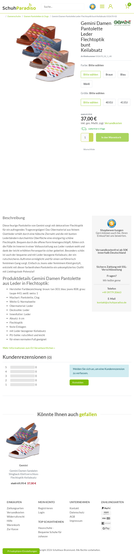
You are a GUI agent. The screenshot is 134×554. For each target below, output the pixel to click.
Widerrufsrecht (16, 516)
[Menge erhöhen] (91, 135)
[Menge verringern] (91, 140)
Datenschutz (77, 512)
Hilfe (9, 520)
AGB (72, 516)
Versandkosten (113, 123)
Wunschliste (88, 149)
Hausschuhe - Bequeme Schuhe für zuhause (50, 532)
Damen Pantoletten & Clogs (36, 16)
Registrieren (45, 508)
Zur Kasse (12, 529)
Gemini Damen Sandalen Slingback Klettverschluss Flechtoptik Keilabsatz (23, 474)
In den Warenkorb (113, 137)
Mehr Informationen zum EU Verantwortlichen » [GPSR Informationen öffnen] (29, 347)
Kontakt (74, 508)
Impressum (76, 520)
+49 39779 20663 (111, 292)
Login (41, 512)
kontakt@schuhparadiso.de (111, 302)
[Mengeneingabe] (85, 137)
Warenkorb (13, 524)
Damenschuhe (14, 16)
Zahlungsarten (15, 508)
